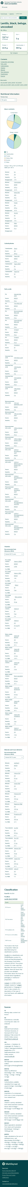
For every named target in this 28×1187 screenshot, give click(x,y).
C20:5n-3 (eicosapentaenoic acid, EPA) (18, 502)
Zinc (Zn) (16, 838)
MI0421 (15, 678)
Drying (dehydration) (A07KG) (24, 940)
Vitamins (3, 68)
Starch (15, 248)
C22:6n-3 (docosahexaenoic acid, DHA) (18, 527)
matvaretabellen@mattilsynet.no (10, 1183)
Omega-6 (16, 337)
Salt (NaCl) (16, 763)
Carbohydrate (17, 182)
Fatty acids (4, 64)
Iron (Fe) (16, 828)
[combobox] (10, 17)
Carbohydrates (5, 66)
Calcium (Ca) (17, 773)
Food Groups (4, 13)
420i (15, 195)
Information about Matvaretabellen (10, 1173)
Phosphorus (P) (18, 814)
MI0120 (15, 765)
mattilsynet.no (5, 1177)
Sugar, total (16, 256)
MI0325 (16, 564)
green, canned (11, 82)
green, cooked (23, 84)
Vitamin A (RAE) (18, 561)
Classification (4, 74)
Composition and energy (7, 62)
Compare (14, 53)
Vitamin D (16, 608)
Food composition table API (9, 1170)
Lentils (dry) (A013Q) (10, 899)
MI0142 (15, 226)
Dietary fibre (17, 192)
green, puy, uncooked (6, 84)
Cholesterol (17, 345)
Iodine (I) (16, 869)
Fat (14, 172)
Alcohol (16, 213)
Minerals (3, 70)
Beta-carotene (18, 597)
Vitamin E (16, 620)
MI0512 (15, 258)
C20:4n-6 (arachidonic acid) (17, 490)
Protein (15, 202)
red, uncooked (4, 82)
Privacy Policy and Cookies (8, 1175)
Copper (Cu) (17, 858)
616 (15, 174)
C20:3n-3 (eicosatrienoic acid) (17, 451)
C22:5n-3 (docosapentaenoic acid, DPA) (19, 515)
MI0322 (16, 576)
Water (15, 223)
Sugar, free (16, 271)
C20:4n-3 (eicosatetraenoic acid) (18, 478)
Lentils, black (19, 13)
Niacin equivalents (18, 676)
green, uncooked (15, 84)
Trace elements (5, 72)
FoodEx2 (7, 955)
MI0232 (16, 298)
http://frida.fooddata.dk (11, 1039)
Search (23, 17)
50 (14, 215)
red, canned (19, 82)
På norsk (4, 7)
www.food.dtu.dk (9, 1056)
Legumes (11, 13)
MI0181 (15, 185)
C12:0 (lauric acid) (18, 357)
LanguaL (6, 983)
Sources (3, 76)
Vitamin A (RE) (17, 573)
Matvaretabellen (11, 4)
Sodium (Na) (17, 783)
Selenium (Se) (17, 848)
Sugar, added (17, 264)
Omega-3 (16, 329)
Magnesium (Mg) (18, 804)
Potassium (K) (17, 793)
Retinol (16, 585)
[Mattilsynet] (10, 1164)
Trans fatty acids (18, 303)
